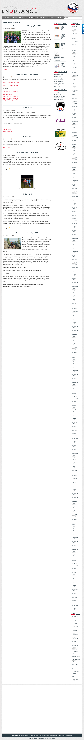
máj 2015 (75, 436)
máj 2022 (75, 162)
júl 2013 (75, 514)
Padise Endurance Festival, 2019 (27, 152)
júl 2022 (75, 157)
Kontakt (58, 17)
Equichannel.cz (76, 659)
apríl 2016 (75, 399)
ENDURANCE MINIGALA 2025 (59, 58)
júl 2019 (75, 259)
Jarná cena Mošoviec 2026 (63, 44)
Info (21, 17)
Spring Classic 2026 (62, 27)
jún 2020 (75, 218)
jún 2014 (75, 473)
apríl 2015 (75, 438)
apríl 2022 (75, 165)
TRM (74, 676)
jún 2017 (75, 349)
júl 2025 (75, 67)
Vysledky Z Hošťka (7, 129)
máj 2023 (75, 135)
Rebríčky (50, 17)
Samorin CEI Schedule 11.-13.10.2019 (11, 82)
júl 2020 (75, 215)
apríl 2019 (75, 267)
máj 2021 (75, 193)
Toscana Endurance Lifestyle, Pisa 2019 (27, 26)
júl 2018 (75, 303)
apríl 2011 (75, 605)
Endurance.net (76, 654)
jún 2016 (75, 393)
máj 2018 (75, 308)
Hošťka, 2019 (26, 108)
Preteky (14, 17)
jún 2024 (75, 101)
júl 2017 (75, 347)
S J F (74, 674)
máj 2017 (75, 352)
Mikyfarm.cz (76, 671)
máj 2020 (75, 221)
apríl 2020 (75, 223)
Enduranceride (76, 656)
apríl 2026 (75, 48)
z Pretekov (75, 41)
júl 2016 (75, 391)
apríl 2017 (75, 355)
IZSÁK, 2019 (27, 136)
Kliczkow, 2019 (27, 194)
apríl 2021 (75, 196)
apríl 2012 (75, 566)
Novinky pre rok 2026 (62, 64)
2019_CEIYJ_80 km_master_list (10, 99)
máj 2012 (75, 563)
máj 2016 (75, 396)
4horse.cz (75, 616)
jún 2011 (75, 600)
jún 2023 (75, 132)
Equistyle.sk (76, 661)
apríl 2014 (75, 478)
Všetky (74, 38)
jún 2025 (75, 70)
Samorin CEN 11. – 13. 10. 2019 (10, 85)
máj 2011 (75, 603)
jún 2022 (75, 159)
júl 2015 (75, 430)
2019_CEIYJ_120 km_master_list (10, 94)
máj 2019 (75, 264)
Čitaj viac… (5, 69)
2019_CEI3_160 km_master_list (10, 91)
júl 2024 (75, 98)
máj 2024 (75, 103)
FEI (74, 668)
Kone (74, 29)
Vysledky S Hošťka (7, 131)
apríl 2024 (75, 106)
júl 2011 (75, 597)
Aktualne (75, 26)
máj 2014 (75, 475)
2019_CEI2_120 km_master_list (10, 93)
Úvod (7, 17)
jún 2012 (75, 560)
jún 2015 (75, 433)
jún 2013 (75, 516)
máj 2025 (75, 72)
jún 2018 (75, 306)
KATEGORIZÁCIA (41, 17)
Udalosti (75, 36)
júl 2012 (75, 558)
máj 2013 (75, 519)
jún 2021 (75, 191)
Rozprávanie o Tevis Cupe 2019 (27, 233)
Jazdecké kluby (30, 17)
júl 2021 (75, 188)
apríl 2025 (75, 75)
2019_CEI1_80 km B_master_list (10, 98)
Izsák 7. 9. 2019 (6, 147)
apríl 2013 (75, 522)
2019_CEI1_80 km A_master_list (10, 96)
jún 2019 (75, 262)
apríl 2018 (75, 311)
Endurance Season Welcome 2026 (63, 36)
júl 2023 (75, 130)
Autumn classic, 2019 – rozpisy (27, 74)
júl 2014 (75, 470)
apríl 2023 (75, 137)
